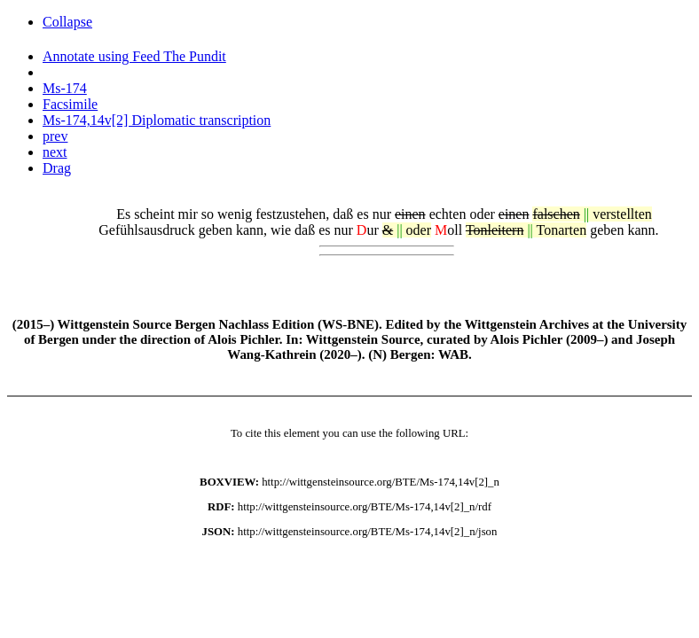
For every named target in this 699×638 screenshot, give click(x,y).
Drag (57, 167)
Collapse (67, 21)
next (55, 152)
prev (55, 136)
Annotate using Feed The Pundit (134, 56)
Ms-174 (65, 88)
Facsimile (70, 104)
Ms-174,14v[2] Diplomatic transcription (157, 120)
